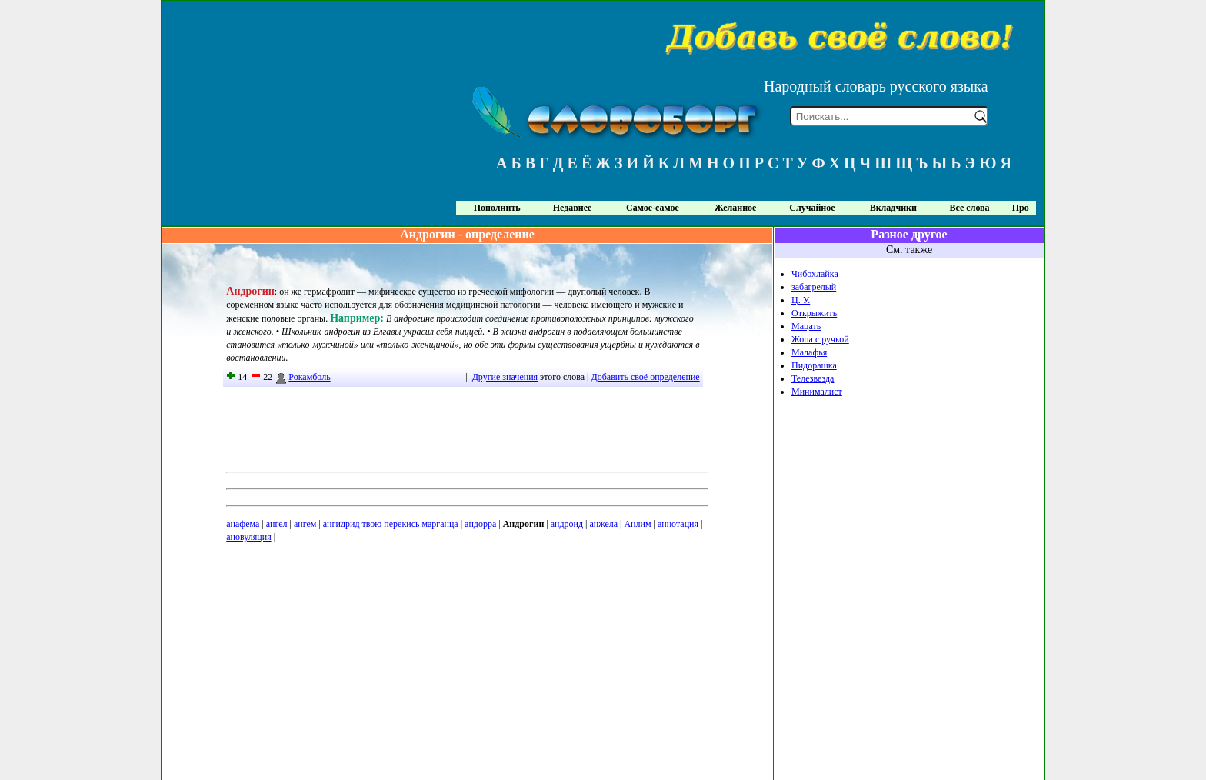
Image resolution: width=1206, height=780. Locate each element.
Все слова (970, 207)
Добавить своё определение (645, 377)
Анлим (637, 523)
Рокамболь (302, 377)
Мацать (806, 326)
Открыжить (814, 313)
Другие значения (505, 377)
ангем (305, 523)
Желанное (735, 207)
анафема (242, 523)
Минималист (816, 391)
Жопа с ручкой (820, 339)
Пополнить (497, 207)
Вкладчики (893, 207)
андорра (480, 523)
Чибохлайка (814, 273)
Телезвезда (812, 378)
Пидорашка (814, 365)
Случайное (812, 207)
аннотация (678, 523)
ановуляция (248, 537)
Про (1020, 207)
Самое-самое (652, 207)
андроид (567, 523)
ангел (277, 523)
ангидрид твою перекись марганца (390, 523)
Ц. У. (800, 300)
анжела (604, 523)
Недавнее (572, 207)
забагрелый (813, 287)
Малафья (809, 352)
